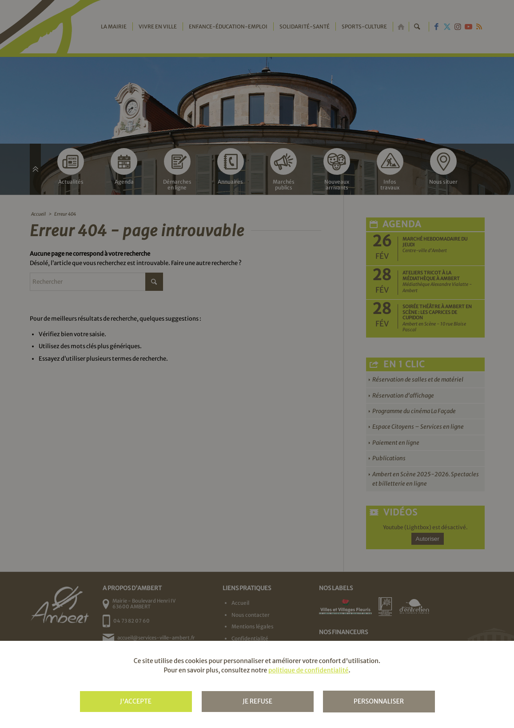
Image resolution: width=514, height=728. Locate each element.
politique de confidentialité (308, 670)
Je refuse (257, 701)
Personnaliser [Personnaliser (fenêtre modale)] (379, 701)
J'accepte (135, 701)
